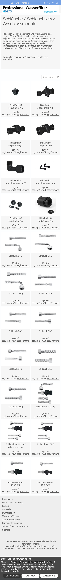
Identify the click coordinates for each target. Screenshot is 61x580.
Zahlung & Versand (11, 516)
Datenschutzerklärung (12, 502)
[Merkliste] (48, 2)
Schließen (30, 576)
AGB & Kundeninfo (11, 519)
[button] (6, 2)
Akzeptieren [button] (49, 576)
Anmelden (45, 3)
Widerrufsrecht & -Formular (15, 526)
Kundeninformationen (12, 523)
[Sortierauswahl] (51, 77)
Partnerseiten (8, 513)
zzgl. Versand (23, 114)
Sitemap (6, 530)
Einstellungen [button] (12, 576)
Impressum (7, 499)
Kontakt (25, 3)
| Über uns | (14, 3)
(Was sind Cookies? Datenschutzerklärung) (21, 562)
